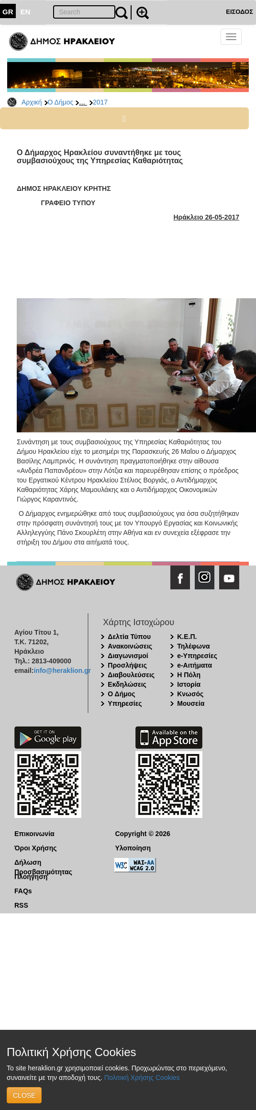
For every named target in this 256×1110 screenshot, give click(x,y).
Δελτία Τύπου (129, 636)
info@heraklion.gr (61, 670)
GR (7, 12)
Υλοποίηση (133, 848)
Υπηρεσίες (125, 703)
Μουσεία (190, 703)
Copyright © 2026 (142, 834)
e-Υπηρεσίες (197, 656)
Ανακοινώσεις (130, 646)
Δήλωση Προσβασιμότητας (43, 863)
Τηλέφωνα (193, 646)
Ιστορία (188, 684)
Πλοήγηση (30, 876)
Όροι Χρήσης (35, 848)
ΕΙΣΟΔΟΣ (239, 11)
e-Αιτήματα (194, 665)
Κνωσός (190, 694)
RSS (21, 905)
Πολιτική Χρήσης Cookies (142, 1077)
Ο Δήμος (61, 102)
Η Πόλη (188, 675)
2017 (100, 102)
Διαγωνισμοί (128, 656)
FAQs (23, 891)
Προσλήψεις (127, 665)
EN (26, 12)
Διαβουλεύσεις (131, 675)
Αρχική (32, 102)
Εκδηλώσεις (127, 684)
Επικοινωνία (34, 834)
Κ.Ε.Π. (187, 636)
